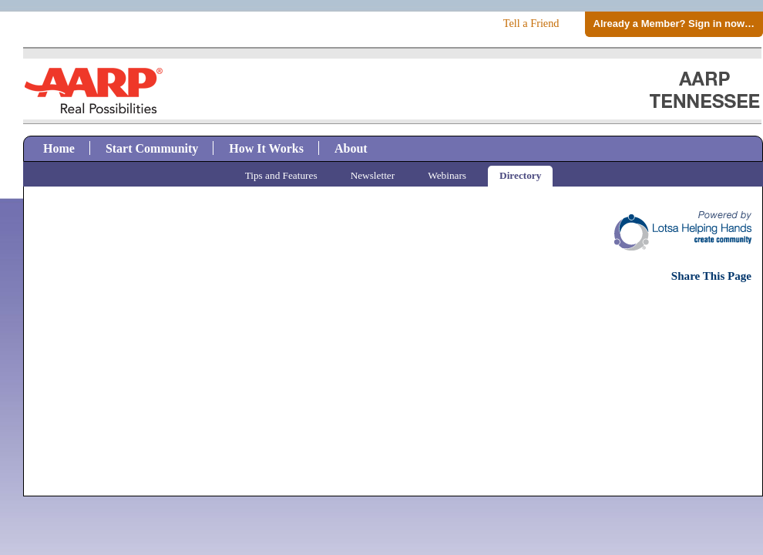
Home (59, 148)
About (351, 148)
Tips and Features (281, 175)
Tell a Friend (531, 23)
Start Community (152, 148)
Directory (520, 175)
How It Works (266, 148)
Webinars (447, 175)
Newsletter (373, 175)
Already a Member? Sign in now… (674, 23)
